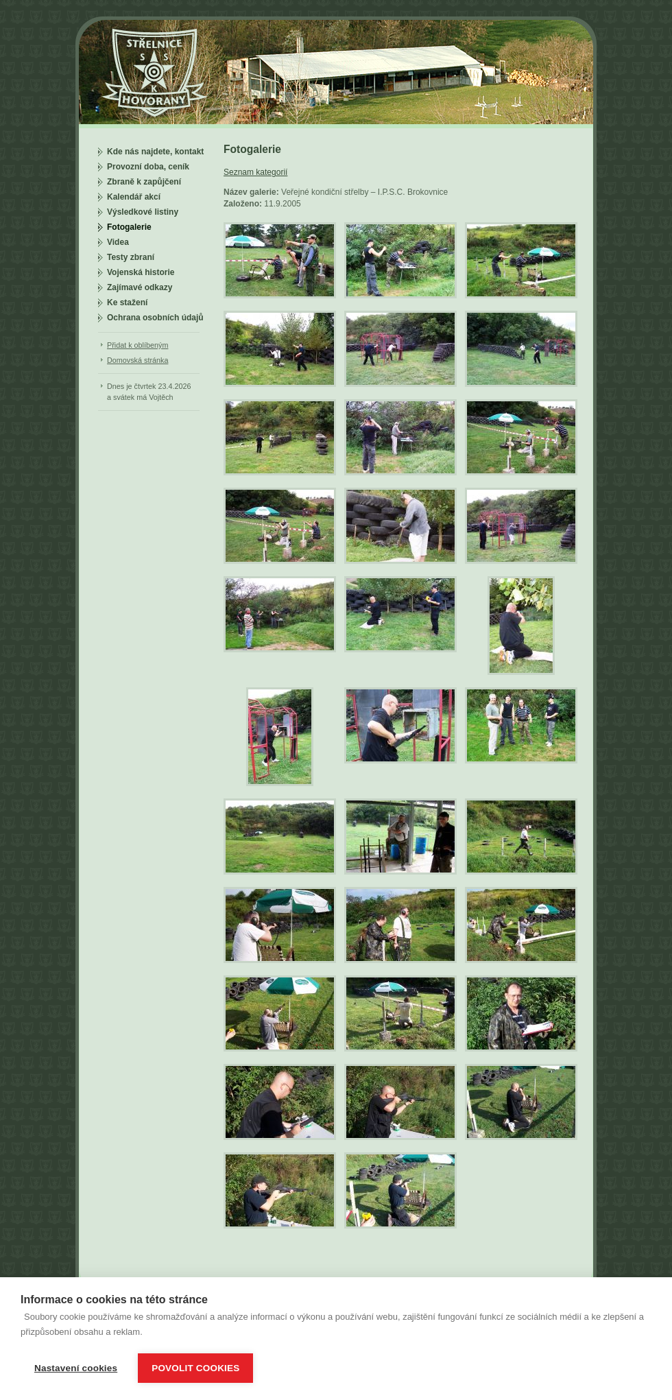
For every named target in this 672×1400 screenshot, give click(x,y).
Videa (118, 242)
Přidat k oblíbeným (137, 345)
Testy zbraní (130, 257)
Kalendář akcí (133, 197)
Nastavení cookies (75, 1368)
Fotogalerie (129, 227)
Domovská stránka (137, 360)
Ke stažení (127, 302)
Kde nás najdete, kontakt (155, 151)
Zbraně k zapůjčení (144, 182)
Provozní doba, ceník (148, 166)
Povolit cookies (195, 1368)
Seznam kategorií (255, 172)
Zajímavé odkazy (139, 287)
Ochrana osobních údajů (155, 317)
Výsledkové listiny (142, 212)
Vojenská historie (140, 272)
